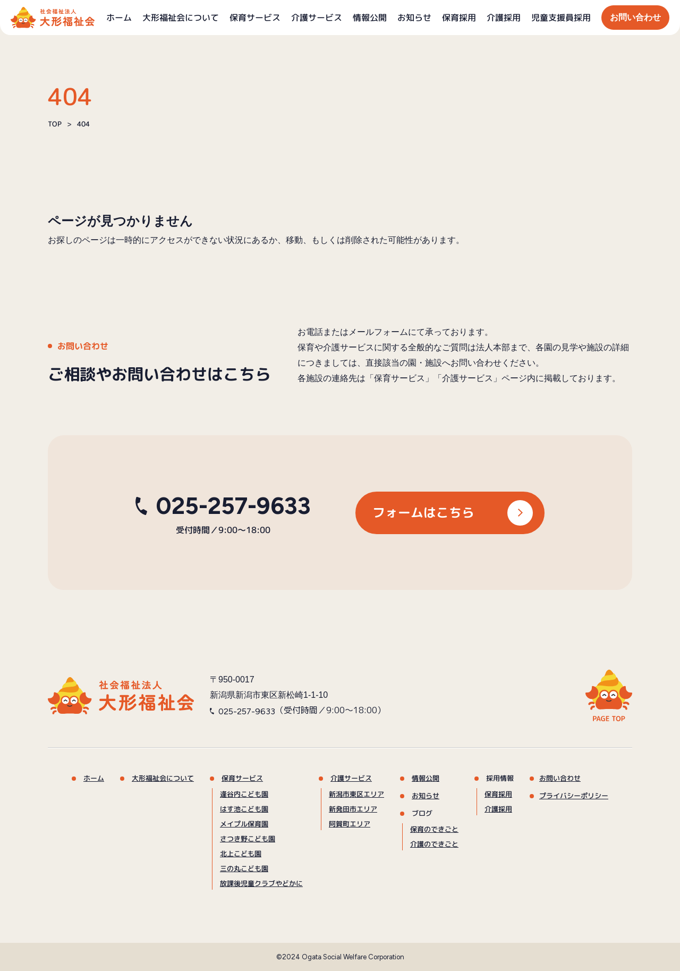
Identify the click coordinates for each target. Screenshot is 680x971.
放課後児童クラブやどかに (261, 883)
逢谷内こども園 (244, 794)
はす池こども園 (244, 809)
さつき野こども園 (247, 838)
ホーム (119, 17)
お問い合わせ (635, 17)
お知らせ (414, 17)
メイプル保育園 (244, 824)
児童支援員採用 (561, 17)
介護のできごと (434, 844)
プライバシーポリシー (573, 795)
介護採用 (504, 17)
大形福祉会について (180, 17)
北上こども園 (240, 853)
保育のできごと (434, 829)
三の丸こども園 (244, 868)
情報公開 (370, 17)
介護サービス (316, 17)
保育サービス (255, 17)
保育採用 (459, 17)
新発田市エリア (353, 809)
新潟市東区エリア (356, 794)
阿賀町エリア (349, 824)
